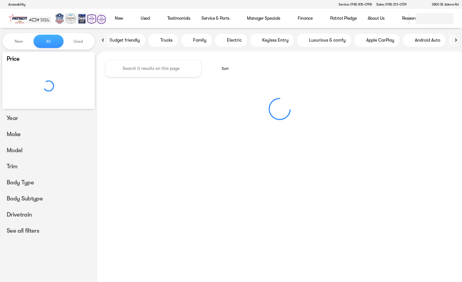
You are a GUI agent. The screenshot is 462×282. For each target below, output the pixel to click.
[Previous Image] (103, 41)
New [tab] (19, 41)
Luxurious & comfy (324, 41)
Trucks (163, 41)
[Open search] (397, 18)
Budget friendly (121, 41)
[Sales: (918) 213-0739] (391, 4)
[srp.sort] (222, 69)
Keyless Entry (272, 41)
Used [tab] (78, 41)
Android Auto (424, 41)
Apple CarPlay (377, 41)
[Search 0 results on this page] (153, 69)
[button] (419, 4)
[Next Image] (456, 41)
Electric (231, 41)
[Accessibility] (14, 4)
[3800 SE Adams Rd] (443, 4)
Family (196, 41)
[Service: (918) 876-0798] (355, 4)
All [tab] (48, 41)
